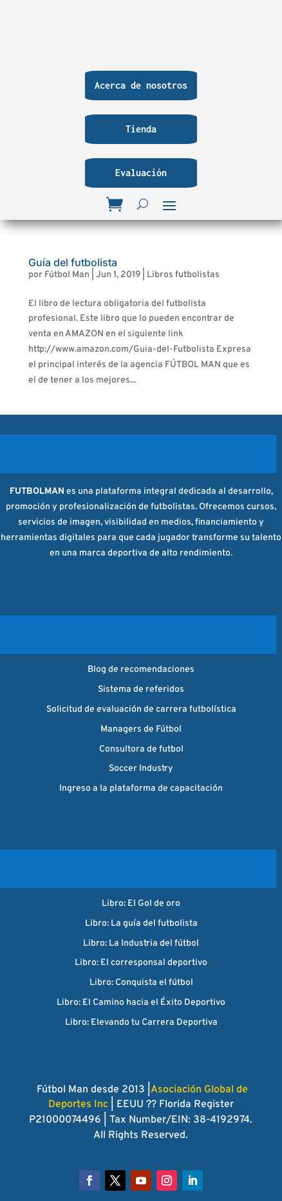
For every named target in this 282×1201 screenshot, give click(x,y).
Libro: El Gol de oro (141, 903)
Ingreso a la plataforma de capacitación (141, 788)
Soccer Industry (141, 768)
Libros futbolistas (183, 274)
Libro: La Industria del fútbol (141, 943)
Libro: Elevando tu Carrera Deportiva (141, 1022)
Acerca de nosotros (141, 85)
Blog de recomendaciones (141, 669)
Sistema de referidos (141, 689)
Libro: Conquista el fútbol (141, 982)
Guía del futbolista (72, 262)
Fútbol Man (66, 274)
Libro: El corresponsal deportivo (141, 962)
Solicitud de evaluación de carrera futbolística (141, 709)
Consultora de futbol (141, 749)
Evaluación (141, 172)
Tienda (141, 128)
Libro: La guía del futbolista (141, 923)
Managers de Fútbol (141, 729)
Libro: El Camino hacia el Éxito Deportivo (141, 1002)
